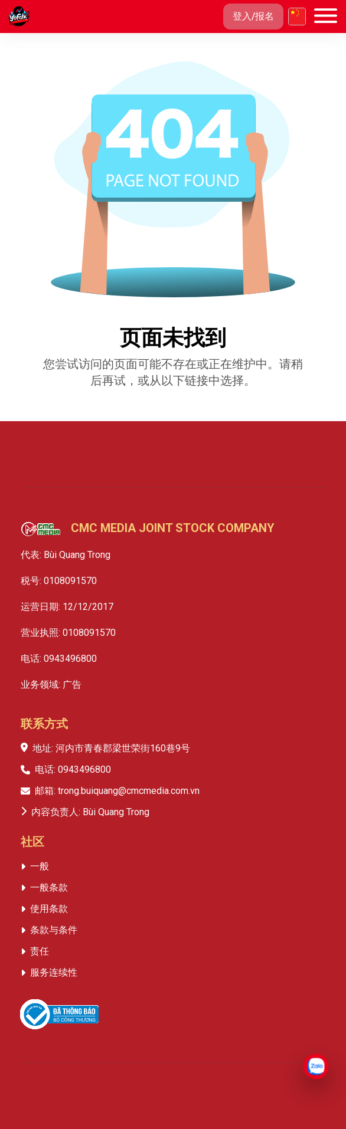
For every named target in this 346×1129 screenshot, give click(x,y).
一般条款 (49, 887)
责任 (39, 951)
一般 (39, 866)
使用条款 (49, 908)
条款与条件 (53, 930)
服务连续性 (53, 972)
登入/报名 (253, 16)
